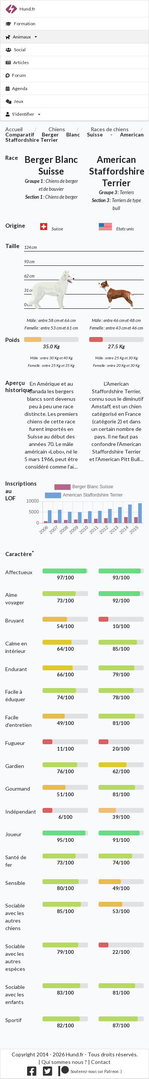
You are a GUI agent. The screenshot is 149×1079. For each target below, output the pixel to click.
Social (16, 49)
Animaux (21, 37)
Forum (16, 75)
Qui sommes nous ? (64, 1062)
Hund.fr (20, 9)
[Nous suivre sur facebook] (31, 1073)
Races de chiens (110, 129)
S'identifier (23, 114)
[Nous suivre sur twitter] (47, 1073)
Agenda (17, 88)
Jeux (14, 101)
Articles (17, 62)
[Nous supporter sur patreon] (90, 1073)
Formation (20, 23)
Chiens (57, 129)
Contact (101, 1062)
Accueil (14, 129)
